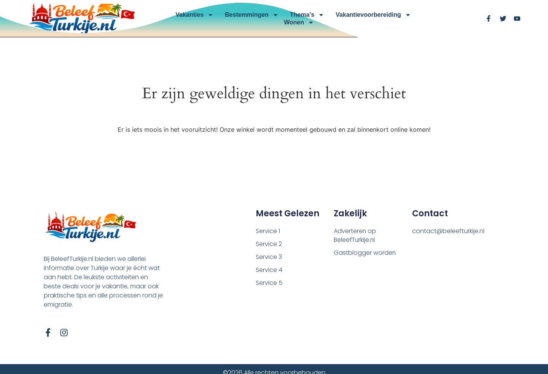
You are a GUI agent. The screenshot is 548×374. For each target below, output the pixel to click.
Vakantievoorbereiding (373, 15)
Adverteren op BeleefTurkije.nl (355, 236)
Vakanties (194, 15)
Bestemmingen (252, 15)
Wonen (299, 22)
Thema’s (307, 15)
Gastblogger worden (365, 253)
